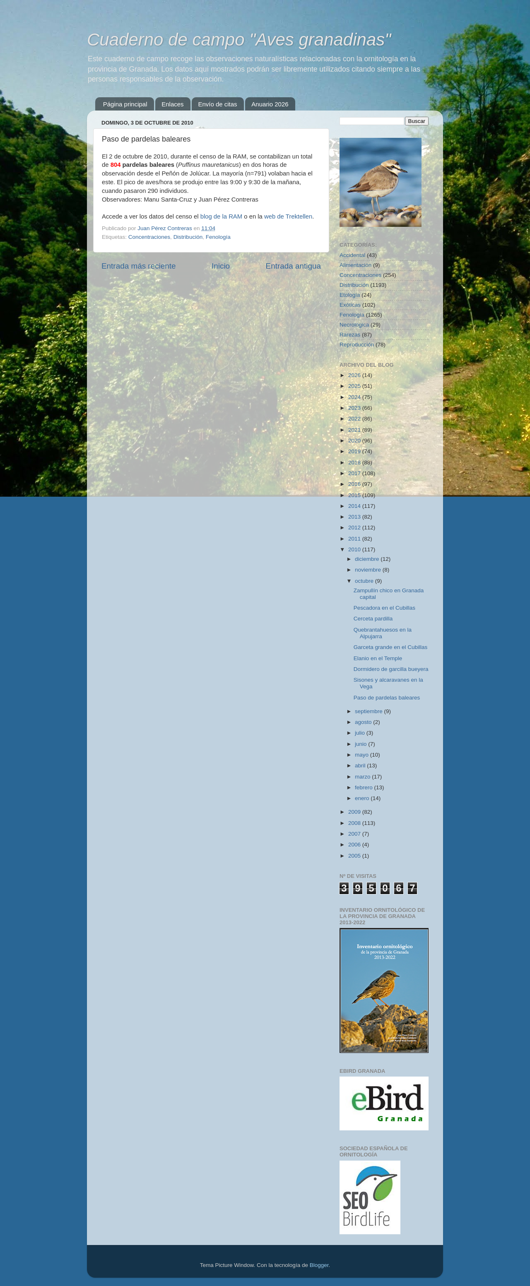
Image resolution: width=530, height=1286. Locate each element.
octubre (365, 581)
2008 (355, 823)
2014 (355, 506)
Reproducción (357, 344)
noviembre (369, 570)
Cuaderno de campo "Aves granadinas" (239, 39)
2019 (355, 451)
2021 (355, 430)
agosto (364, 722)
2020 (355, 440)
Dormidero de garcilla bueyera (391, 669)
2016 (355, 484)
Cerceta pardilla (373, 618)
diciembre (368, 559)
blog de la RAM (221, 216)
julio (360, 733)
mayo (362, 755)
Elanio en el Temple (378, 658)
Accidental (352, 255)
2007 (355, 834)
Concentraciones (149, 237)
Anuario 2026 (269, 104)
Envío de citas (217, 104)
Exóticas (350, 305)
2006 (355, 844)
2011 (355, 539)
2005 (355, 856)
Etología (350, 295)
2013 (355, 517)
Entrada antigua (293, 266)
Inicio (221, 266)
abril (361, 765)
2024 (355, 397)
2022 (355, 419)
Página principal (125, 104)
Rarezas (350, 335)
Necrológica (354, 325)
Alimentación (355, 265)
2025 (355, 386)
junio (361, 744)
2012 (355, 527)
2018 (355, 462)
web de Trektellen (288, 216)
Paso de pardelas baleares (387, 698)
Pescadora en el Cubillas (384, 608)
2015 (355, 495)
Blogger (319, 1265)
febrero (364, 787)
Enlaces (172, 104)
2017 (355, 473)
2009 (355, 812)
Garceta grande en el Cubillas (391, 647)
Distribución (188, 237)
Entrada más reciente (138, 266)
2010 (355, 549)
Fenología (218, 237)
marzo (363, 777)
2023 (355, 408)
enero (363, 798)
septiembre (369, 711)
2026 (355, 375)
